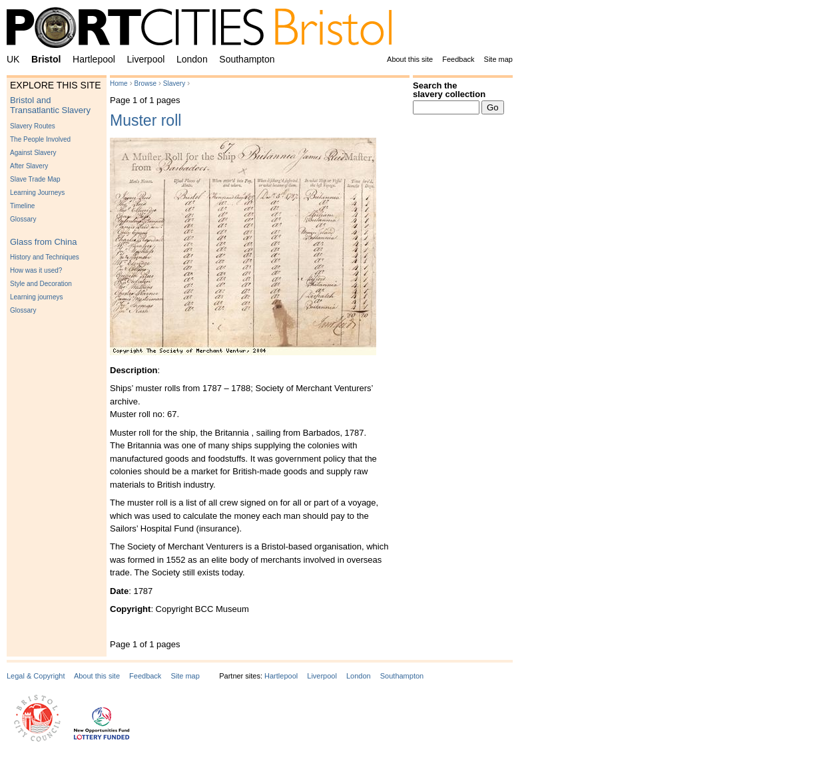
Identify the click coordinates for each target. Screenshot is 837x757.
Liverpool (146, 59)
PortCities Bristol (204, 30)
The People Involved (40, 139)
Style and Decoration (41, 283)
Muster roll (145, 120)
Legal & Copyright (36, 676)
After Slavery (29, 166)
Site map (498, 59)
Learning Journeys (37, 192)
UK (13, 59)
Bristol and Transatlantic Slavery (50, 105)
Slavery (174, 83)
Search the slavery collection (449, 89)
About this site (410, 59)
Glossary (23, 219)
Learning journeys (36, 297)
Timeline (22, 206)
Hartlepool (94, 59)
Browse (145, 83)
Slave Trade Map (35, 179)
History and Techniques (44, 257)
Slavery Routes (32, 126)
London (192, 59)
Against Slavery (33, 152)
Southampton (246, 59)
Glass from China (43, 242)
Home (119, 83)
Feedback (458, 59)
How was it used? (36, 270)
